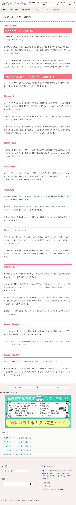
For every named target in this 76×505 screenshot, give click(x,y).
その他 (70, 3)
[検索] (18, 484)
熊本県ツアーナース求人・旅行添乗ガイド (17, 442)
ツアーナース (13, 25)
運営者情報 (47, 483)
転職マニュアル (34, 3)
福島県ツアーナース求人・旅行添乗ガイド (17, 454)
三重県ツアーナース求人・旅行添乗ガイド (17, 446)
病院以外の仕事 (48, 3)
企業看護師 (61, 3)
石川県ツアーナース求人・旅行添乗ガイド (17, 450)
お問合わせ (47, 486)
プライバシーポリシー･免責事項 (54, 489)
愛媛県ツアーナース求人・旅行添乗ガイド (17, 438)
